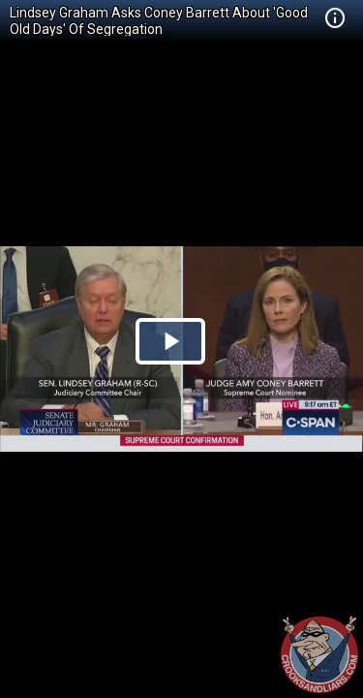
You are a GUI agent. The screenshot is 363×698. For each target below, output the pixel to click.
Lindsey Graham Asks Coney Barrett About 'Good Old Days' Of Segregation (159, 21)
